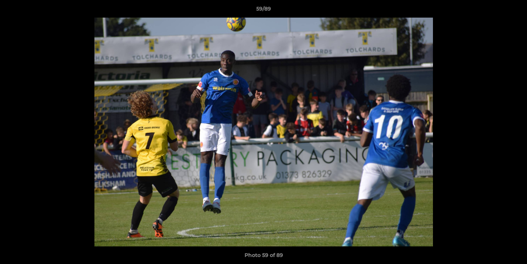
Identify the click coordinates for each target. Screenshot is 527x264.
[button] (513, 10)
